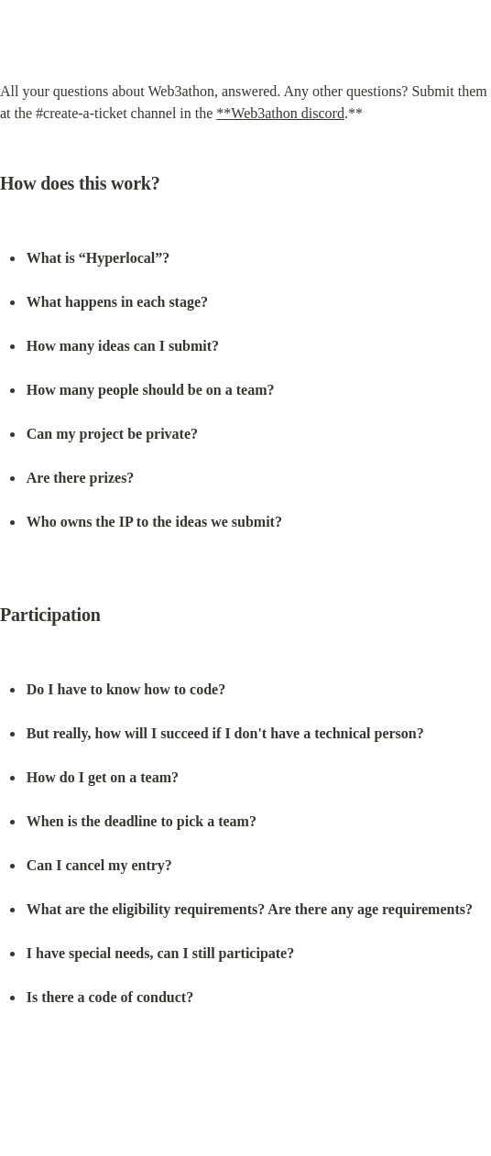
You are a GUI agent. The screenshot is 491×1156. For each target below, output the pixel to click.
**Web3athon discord (280, 113)
